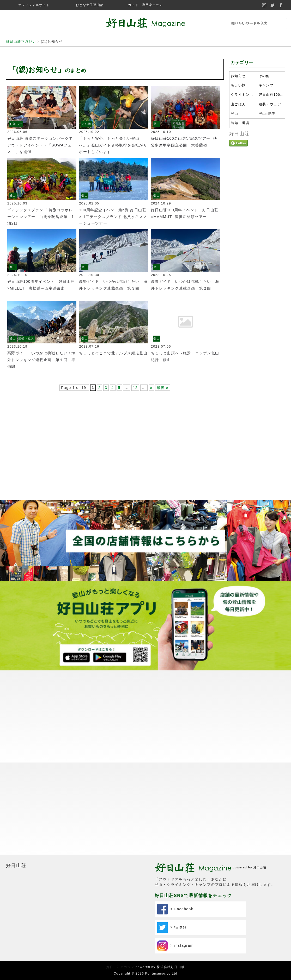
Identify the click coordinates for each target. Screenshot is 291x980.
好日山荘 (239, 133)
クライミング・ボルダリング (243, 95)
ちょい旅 (238, 85)
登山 (156, 123)
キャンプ (266, 85)
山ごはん (238, 104)
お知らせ (16, 123)
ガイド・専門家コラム (145, 5)
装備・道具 (26, 338)
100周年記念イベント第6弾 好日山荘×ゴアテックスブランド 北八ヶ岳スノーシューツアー (113, 216)
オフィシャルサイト (34, 5)
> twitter (172, 834)
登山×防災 (267, 114)
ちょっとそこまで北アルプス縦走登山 (113, 353)
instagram (264, 5)
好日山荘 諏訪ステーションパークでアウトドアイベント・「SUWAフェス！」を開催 (40, 144)
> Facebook (175, 816)
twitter (272, 5)
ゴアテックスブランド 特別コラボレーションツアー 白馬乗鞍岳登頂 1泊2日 (40, 216)
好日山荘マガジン (120, 874)
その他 (86, 123)
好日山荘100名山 (271, 95)
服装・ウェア (270, 104)
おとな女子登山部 (90, 5)
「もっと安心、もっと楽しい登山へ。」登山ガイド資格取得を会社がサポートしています (113, 144)
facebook (281, 5)
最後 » (162, 388)
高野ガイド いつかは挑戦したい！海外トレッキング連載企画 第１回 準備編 (41, 359)
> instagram (175, 853)
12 (135, 388)
